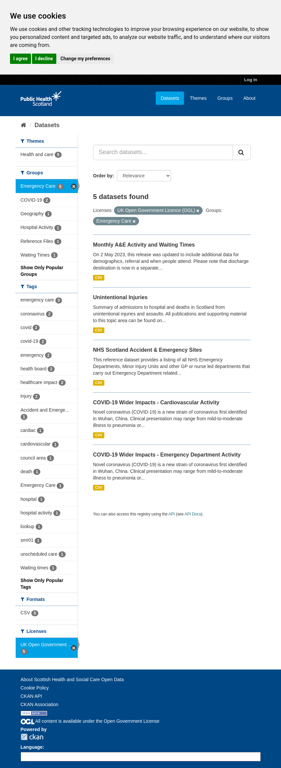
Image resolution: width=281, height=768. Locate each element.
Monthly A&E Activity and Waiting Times (144, 245)
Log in (250, 79)
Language (32, 747)
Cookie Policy (35, 687)
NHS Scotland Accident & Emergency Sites (147, 350)
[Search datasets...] (163, 152)
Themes (198, 98)
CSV (98, 278)
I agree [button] (20, 58)
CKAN (32, 736)
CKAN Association (40, 704)
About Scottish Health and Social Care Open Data (72, 679)
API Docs (193, 514)
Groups (225, 98)
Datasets (170, 98)
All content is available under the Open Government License (90, 721)
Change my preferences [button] (85, 58)
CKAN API (31, 696)
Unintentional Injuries (120, 297)
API (171, 514)
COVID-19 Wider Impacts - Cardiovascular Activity (156, 402)
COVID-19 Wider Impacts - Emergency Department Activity (167, 455)
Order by (102, 175)
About (249, 98)
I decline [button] (44, 58)
